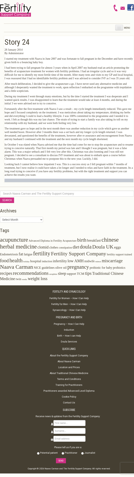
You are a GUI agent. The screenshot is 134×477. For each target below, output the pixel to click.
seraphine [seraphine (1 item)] (53, 274)
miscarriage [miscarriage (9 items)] (112, 260)
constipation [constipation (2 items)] (65, 247)
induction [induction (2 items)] (47, 261)
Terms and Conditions (69, 379)
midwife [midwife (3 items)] (89, 261)
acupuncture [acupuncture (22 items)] (14, 240)
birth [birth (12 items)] (81, 240)
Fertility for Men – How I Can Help (69, 304)
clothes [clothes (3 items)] (53, 247)
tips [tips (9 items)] (88, 273)
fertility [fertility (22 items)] (41, 253)
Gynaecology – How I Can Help (69, 310)
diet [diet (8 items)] (76, 247)
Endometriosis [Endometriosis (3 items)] (9, 254)
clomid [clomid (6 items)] (43, 247)
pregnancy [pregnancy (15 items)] (78, 267)
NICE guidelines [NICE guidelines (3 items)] (44, 267)
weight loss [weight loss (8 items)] (37, 278)
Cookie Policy (69, 396)
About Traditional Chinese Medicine (69, 373)
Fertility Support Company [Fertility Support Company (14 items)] (78, 254)
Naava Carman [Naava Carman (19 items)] (16, 267)
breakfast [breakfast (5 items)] (94, 240)
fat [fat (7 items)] (21, 254)
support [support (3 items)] (71, 273)
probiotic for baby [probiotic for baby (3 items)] (101, 267)
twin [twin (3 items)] (18, 279)
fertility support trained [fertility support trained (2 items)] (119, 254)
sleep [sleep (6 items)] (62, 273)
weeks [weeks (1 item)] (24, 279)
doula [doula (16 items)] (86, 247)
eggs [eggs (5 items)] (117, 247)
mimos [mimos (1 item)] (98, 261)
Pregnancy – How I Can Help (69, 324)
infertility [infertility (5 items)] (60, 261)
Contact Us (69, 402)
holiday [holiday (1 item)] (26, 261)
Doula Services (69, 341)
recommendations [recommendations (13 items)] (31, 273)
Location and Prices (69, 367)
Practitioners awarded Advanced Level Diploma (68, 391)
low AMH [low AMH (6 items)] (76, 261)
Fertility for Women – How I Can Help (69, 298)
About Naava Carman (69, 361)
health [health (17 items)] (15, 260)
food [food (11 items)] (4, 260)
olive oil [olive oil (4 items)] (61, 267)
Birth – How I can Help (69, 335)
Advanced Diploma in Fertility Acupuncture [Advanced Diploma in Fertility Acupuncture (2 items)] (52, 240)
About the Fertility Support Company (69, 355)
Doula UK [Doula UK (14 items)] (102, 247)
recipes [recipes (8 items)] (6, 273)
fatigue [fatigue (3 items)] (28, 254)
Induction (69, 330)
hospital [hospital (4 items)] (35, 261)
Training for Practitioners (69, 385)
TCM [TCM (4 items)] (80, 274)
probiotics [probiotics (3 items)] (119, 267)
